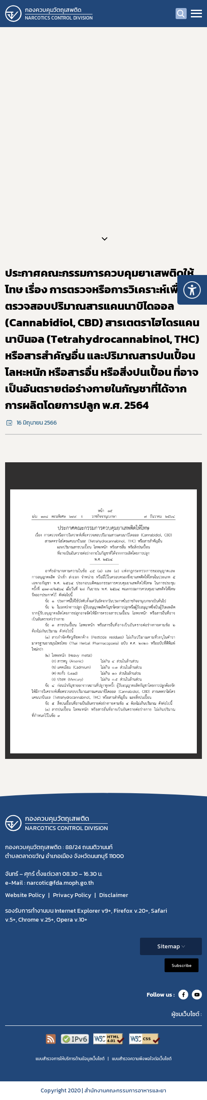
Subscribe (181, 965)
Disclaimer (113, 895)
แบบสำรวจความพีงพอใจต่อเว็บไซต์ (141, 1059)
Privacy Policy (72, 895)
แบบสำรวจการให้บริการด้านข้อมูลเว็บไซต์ (70, 1059)
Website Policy (25, 895)
